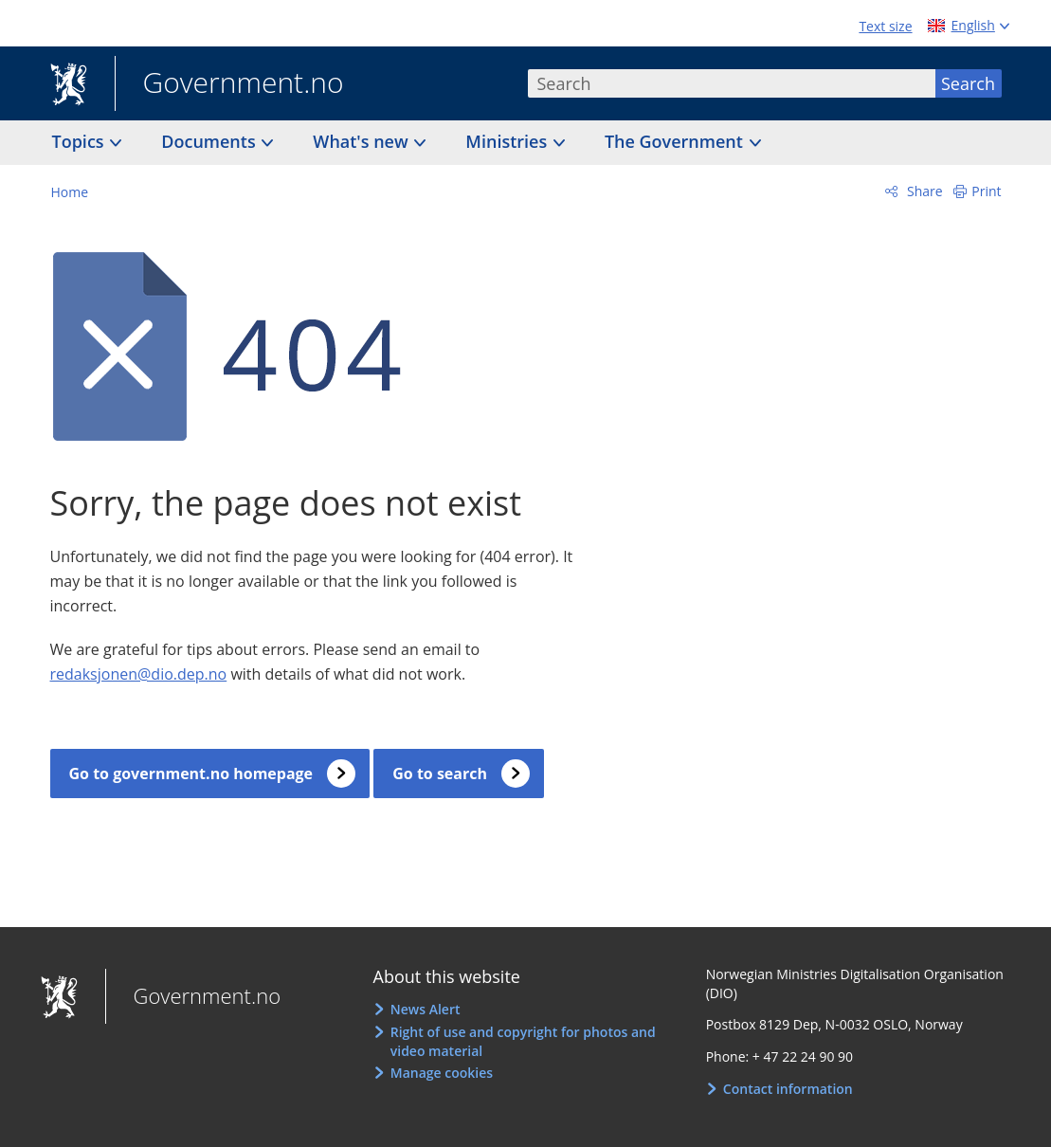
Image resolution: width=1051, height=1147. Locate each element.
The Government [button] (676, 141)
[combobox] (731, 83)
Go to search (439, 773)
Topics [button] (80, 141)
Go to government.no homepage (191, 773)
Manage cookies (441, 1073)
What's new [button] (362, 141)
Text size (885, 26)
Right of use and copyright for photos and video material (523, 1041)
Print (986, 191)
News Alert (425, 1009)
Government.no (229, 84)
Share (922, 191)
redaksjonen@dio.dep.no (138, 674)
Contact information (788, 1089)
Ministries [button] (508, 141)
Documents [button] (210, 141)
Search (968, 83)
